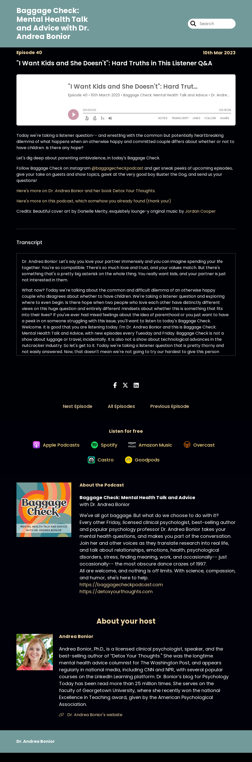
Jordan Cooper (200, 214)
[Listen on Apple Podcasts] (52, 450)
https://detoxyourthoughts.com (116, 601)
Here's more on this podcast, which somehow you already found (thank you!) (93, 203)
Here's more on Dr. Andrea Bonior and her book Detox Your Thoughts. (86, 193)
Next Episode (77, 408)
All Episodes (121, 408)
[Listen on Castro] (99, 468)
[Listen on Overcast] (202, 450)
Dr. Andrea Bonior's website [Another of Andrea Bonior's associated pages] (90, 724)
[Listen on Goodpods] (143, 468)
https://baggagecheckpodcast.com (121, 594)
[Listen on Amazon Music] (151, 450)
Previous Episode (169, 408)
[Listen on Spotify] (102, 450)
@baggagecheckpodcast (117, 170)
